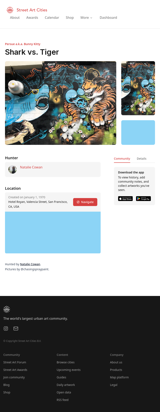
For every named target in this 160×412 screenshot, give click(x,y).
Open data (64, 392)
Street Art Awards (15, 370)
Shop (6, 392)
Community (122, 159)
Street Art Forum (14, 362)
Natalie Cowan (31, 167)
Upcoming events (69, 370)
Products (116, 370)
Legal (113, 385)
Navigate (85, 202)
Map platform (119, 377)
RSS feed (63, 400)
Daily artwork (66, 385)
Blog (6, 385)
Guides (61, 377)
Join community (14, 377)
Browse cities (66, 362)
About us (116, 362)
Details (141, 159)
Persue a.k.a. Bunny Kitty (22, 44)
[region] (138, 132)
